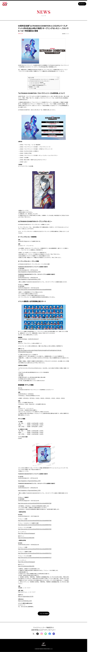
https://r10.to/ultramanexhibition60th (26, 537)
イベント (67, 33)
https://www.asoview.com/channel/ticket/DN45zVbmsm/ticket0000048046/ (34, 289)
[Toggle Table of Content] (57, 78)
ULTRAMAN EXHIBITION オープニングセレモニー (39, 81)
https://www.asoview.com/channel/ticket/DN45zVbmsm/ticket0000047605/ (34, 529)
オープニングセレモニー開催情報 (37, 82)
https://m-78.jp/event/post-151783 (25, 596)
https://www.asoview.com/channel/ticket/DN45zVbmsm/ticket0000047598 (34, 503)
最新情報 (63, 33)
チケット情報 (33, 88)
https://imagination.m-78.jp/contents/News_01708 (29, 271)
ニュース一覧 (43, 613)
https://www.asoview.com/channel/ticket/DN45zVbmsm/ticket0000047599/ (34, 520)
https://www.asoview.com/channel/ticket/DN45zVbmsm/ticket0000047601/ (34, 524)
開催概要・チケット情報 (34, 86)
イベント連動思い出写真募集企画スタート (37, 85)
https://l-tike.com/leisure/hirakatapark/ (26, 533)
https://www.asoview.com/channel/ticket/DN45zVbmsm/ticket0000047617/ (34, 557)
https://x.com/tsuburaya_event (25, 600)
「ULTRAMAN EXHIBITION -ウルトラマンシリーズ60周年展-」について (44, 79)
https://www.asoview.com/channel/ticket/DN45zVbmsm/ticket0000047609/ (34, 549)
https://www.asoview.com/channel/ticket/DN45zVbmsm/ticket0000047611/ (34, 553)
